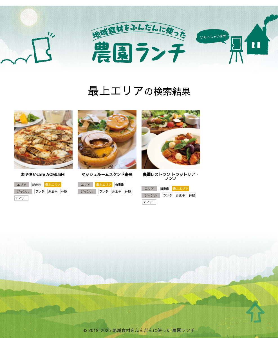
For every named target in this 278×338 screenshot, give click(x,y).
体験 (64, 191)
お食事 (52, 191)
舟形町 (119, 184)
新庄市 (36, 184)
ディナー (21, 198)
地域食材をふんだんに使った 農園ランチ (139, 39)
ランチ (39, 191)
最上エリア (52, 184)
